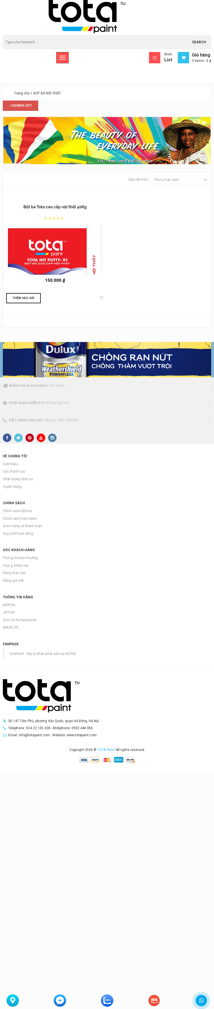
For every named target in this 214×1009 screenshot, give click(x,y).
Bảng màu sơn (14, 573)
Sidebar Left (20, 105)
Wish (160, 57)
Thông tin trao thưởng (20, 558)
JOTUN (8, 612)
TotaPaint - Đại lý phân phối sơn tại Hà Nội (42, 653)
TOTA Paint (106, 750)
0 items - (201, 61)
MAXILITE (10, 627)
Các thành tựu (14, 471)
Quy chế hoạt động (18, 533)
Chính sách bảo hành (20, 518)
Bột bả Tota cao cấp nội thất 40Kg (55, 207)
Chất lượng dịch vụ (18, 479)
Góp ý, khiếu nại (15, 565)
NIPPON (9, 605)
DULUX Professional (19, 620)
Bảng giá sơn (13, 580)
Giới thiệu (10, 464)
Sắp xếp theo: (138, 179)
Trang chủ (22, 93)
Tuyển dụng (12, 486)
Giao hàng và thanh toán (22, 526)
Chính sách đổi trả (17, 511)
